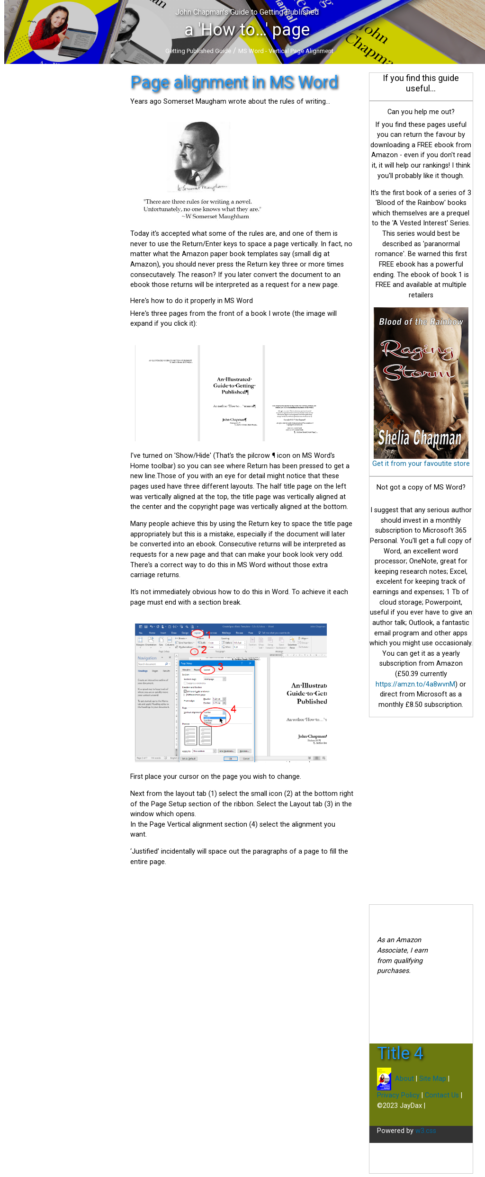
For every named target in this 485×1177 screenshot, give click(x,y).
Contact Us (442, 1095)
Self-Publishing (27, 131)
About (403, 1079)
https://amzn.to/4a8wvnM (415, 684)
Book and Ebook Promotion (47, 143)
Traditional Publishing (37, 120)
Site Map (432, 1079)
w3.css (425, 1131)
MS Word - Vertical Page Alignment (285, 50)
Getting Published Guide (198, 50)
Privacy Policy (398, 1095)
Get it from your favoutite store (421, 464)
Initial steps (22, 108)
